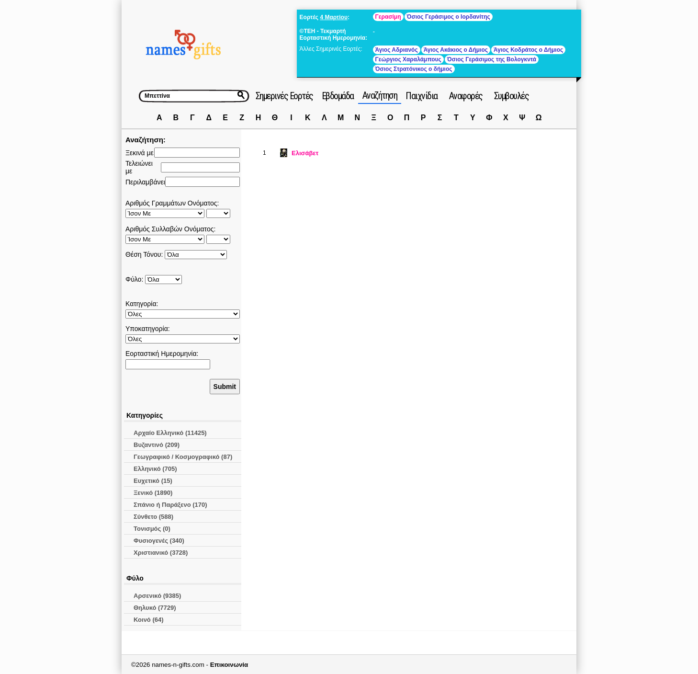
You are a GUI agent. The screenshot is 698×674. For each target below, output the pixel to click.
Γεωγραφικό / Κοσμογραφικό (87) (183, 456)
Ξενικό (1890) (153, 492)
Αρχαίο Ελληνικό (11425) (170, 432)
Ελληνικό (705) (155, 468)
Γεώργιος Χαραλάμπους (408, 59)
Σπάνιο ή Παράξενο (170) (170, 504)
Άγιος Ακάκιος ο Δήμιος (456, 49)
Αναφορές (466, 96)
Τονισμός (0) (152, 528)
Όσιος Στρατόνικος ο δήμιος (413, 69)
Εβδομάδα (338, 96)
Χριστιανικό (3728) (161, 552)
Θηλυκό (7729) (155, 607)
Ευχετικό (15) (153, 480)
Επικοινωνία (229, 664)
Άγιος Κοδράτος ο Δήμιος (528, 49)
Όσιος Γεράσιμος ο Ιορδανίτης (448, 16)
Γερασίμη (388, 16)
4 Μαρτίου (333, 17)
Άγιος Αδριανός (396, 49)
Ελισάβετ (305, 153)
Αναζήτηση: (145, 140)
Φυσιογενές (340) (159, 540)
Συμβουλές (511, 96)
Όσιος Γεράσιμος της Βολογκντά (491, 59)
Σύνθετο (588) (153, 516)
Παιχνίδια (421, 96)
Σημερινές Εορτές (284, 96)
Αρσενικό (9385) (157, 595)
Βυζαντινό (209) (157, 444)
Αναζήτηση (379, 95)
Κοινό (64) (149, 619)
